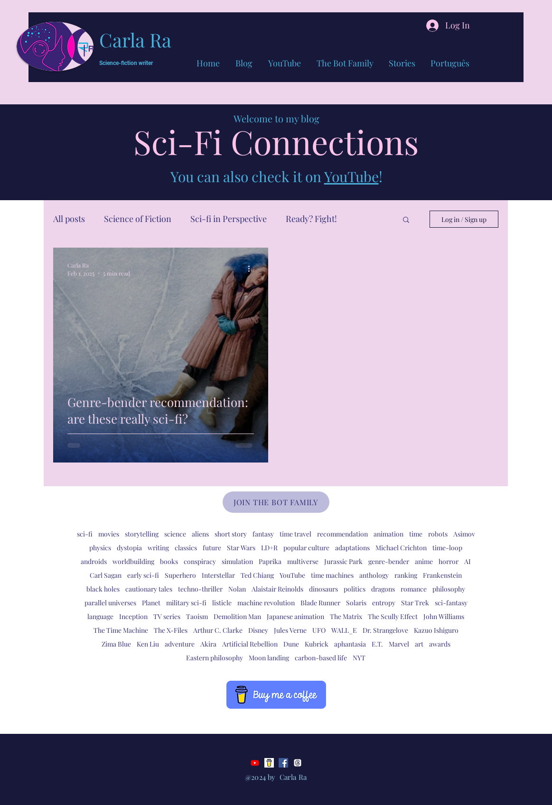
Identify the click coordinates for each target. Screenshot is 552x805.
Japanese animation (295, 616)
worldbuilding (133, 561)
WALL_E (344, 630)
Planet (151, 603)
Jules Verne (290, 630)
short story (231, 534)
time (415, 534)
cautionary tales (148, 589)
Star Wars (241, 548)
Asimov (464, 534)
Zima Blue (116, 644)
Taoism (197, 616)
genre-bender (388, 561)
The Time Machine (121, 630)
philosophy (448, 589)
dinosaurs (323, 589)
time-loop (447, 548)
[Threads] (297, 763)
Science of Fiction (137, 218)
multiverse (302, 561)
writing (158, 548)
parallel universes (110, 603)
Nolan (237, 589)
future (212, 548)
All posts (69, 218)
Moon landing (269, 658)
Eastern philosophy (214, 658)
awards (439, 644)
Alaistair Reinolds (277, 589)
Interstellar (218, 575)
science (175, 534)
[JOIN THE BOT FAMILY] (276, 502)
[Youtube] (255, 763)
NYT (359, 658)
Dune (291, 644)
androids (94, 561)
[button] (406, 220)
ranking (405, 575)
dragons (383, 589)
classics (186, 548)
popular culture (306, 548)
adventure (180, 644)
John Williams (443, 616)
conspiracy (200, 561)
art (419, 644)
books (169, 561)
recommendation (342, 534)
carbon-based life (321, 658)
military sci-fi (186, 603)
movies (108, 534)
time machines (332, 575)
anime (424, 561)
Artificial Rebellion (250, 644)
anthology (374, 575)
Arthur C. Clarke (218, 630)
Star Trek (415, 603)
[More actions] (252, 269)
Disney (258, 630)
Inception (133, 616)
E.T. (377, 644)
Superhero (180, 575)
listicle (222, 603)
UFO (319, 630)
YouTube (351, 176)
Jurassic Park (343, 561)
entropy (383, 603)
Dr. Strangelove (385, 630)
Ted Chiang (257, 575)
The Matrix (346, 616)
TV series (166, 616)
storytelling (142, 534)
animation (388, 534)
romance (414, 589)
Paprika (270, 561)
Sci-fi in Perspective (228, 218)
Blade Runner (320, 603)
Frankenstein (442, 575)
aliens (200, 534)
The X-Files (170, 630)
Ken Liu (148, 644)
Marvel (399, 644)
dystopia (129, 548)
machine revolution (266, 603)
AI (467, 561)
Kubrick (316, 644)
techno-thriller (200, 589)
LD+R (269, 548)
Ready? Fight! (311, 218)
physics (100, 548)
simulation (237, 561)
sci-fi (85, 534)
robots (438, 534)
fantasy (263, 534)
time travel (295, 534)
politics (354, 589)
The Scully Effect (393, 616)
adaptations (352, 548)
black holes (103, 589)
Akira (208, 644)
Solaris (356, 603)
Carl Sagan (106, 575)
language (100, 616)
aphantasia (350, 644)
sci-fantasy (451, 603)
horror (448, 561)
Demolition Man (237, 616)
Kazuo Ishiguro (436, 630)
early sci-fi (143, 575)
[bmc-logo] (269, 763)
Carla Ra (135, 39)
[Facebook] (283, 763)
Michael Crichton (401, 548)
